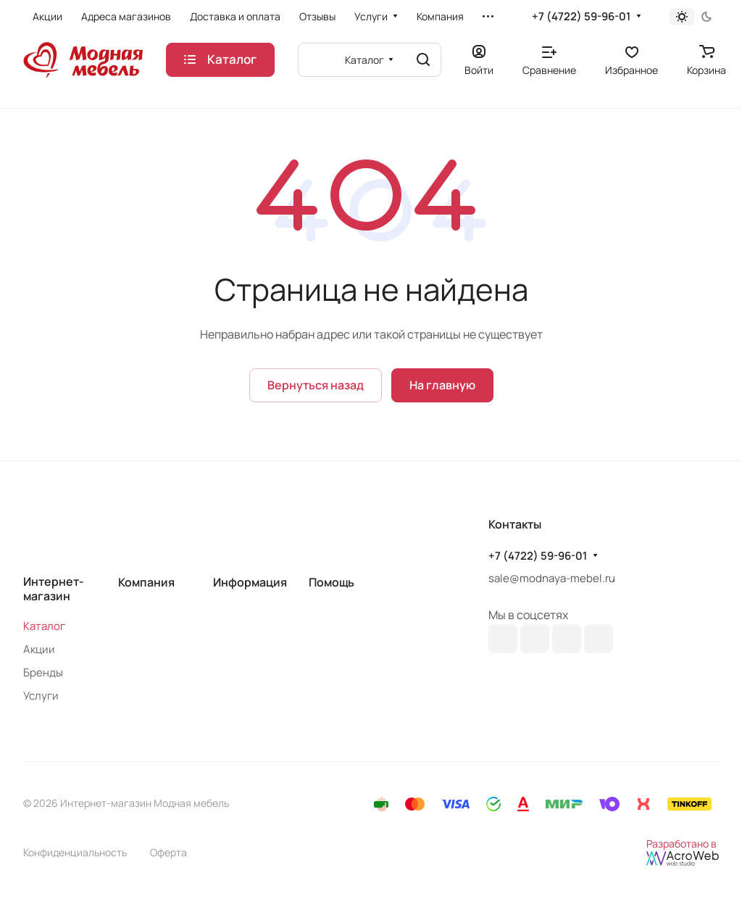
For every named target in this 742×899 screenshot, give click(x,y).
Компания (146, 582)
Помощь (331, 582)
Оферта (168, 852)
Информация (250, 582)
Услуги (41, 695)
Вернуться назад (315, 385)
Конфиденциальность (75, 852)
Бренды (43, 672)
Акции (39, 649)
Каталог (44, 626)
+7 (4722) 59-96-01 (581, 16)
